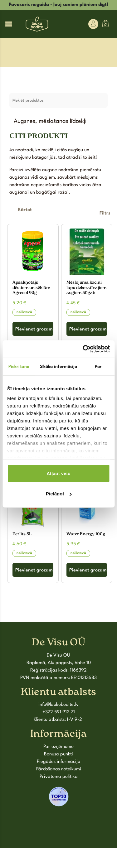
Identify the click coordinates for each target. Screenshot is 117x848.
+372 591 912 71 (58, 712)
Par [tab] (98, 366)
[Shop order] (25, 210)
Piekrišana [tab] (18, 366)
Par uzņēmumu (58, 746)
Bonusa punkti (58, 754)
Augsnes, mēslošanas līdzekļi (50, 121)
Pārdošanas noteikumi (58, 769)
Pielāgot (58, 493)
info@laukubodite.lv (58, 704)
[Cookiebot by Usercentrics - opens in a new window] (83, 349)
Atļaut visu (58, 473)
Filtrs (105, 213)
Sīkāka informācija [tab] (58, 366)
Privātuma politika (59, 776)
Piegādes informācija (58, 761)
